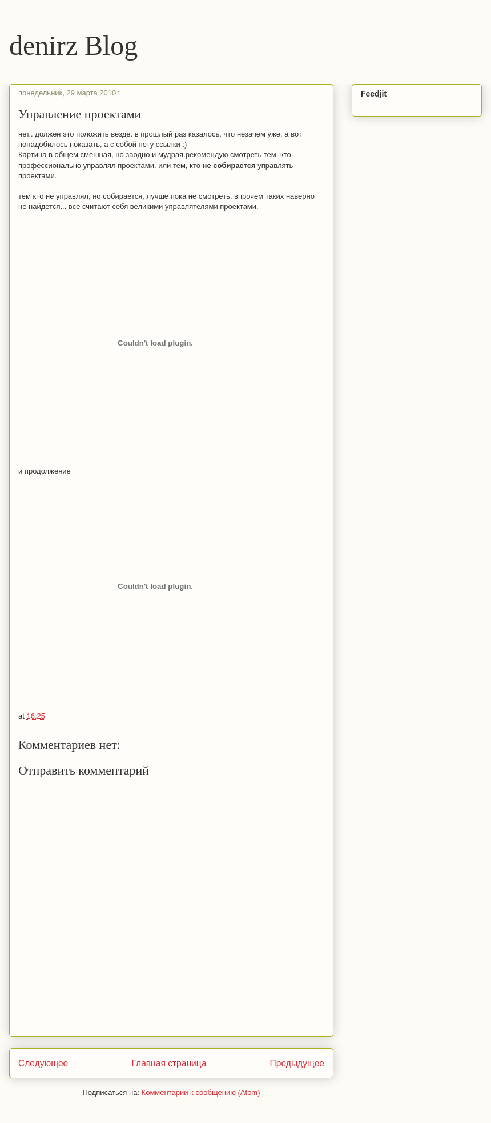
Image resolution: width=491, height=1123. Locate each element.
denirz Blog (73, 45)
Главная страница (168, 1063)
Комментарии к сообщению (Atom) (201, 1092)
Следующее (43, 1063)
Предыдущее (297, 1063)
